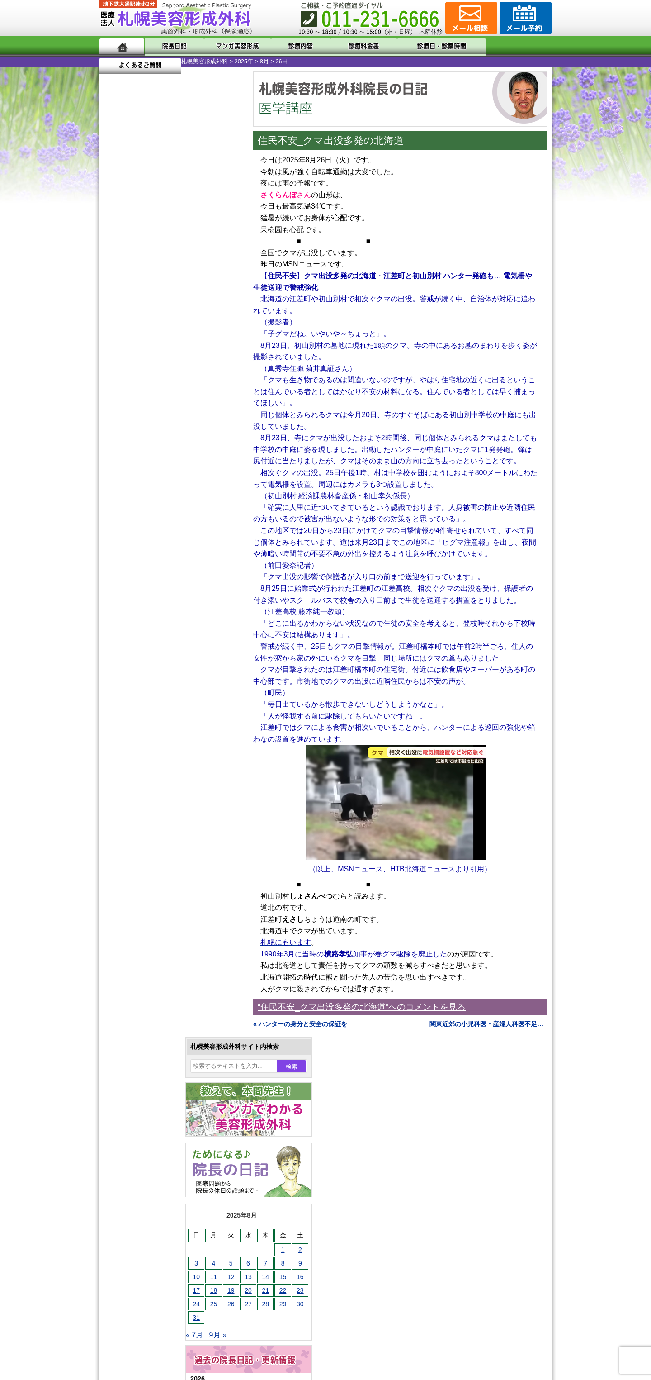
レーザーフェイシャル (161, 956)
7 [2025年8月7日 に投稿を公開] (184, 297)
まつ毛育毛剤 (148, 1005)
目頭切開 (142, 1054)
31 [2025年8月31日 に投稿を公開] (114, 351)
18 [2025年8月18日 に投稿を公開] (132, 324)
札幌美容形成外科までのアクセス (164, 1169)
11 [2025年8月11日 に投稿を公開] (132, 310)
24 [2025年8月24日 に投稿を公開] (114, 338)
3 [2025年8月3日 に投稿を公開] (115, 297)
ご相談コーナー (470, 18)
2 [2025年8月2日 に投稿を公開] (219, 283)
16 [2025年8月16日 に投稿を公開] (218, 310)
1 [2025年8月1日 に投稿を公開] (201, 283)
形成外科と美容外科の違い (155, 1152)
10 (161, 437)
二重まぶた (145, 858)
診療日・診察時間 (425, 46)
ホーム (121, 46)
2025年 (162, 61)
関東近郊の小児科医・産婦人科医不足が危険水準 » (488, 1024)
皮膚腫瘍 (142, 1038)
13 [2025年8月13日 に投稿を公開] (166, 310)
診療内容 (289, 46)
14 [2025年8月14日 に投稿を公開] (184, 310)
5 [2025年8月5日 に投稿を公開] (149, 297)
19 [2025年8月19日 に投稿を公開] (149, 324)
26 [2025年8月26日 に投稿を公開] (149, 338)
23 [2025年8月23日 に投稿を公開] (218, 324)
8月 (183, 61)
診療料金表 (347, 46)
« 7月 (113, 369)
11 (170, 437)
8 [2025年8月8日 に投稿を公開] (201, 297)
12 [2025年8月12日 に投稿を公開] (149, 310)
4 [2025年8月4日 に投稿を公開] (132, 297)
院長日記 (171, 46)
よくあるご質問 (511, 46)
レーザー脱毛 (148, 940)
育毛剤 (139, 989)
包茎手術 (142, 1021)
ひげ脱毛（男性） (155, 972)
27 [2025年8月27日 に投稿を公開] (166, 338)
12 (179, 437)
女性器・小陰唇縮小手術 (164, 842)
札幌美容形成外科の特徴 (152, 1136)
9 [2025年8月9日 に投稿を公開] (219, 297)
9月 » (136, 369)
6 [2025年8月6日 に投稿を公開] (167, 297)
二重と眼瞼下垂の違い (148, 875)
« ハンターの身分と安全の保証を (300, 1024)
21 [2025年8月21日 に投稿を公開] (184, 324)
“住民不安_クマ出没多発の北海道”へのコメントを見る (362, 1007)
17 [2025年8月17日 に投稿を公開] (114, 324)
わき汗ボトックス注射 (161, 907)
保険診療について (142, 1201)
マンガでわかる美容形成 (230, 46)
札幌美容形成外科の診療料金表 (161, 1185)
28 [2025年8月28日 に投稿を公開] (184, 338)
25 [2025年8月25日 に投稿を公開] (132, 338)
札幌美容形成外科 (122, 61)
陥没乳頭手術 (148, 826)
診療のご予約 (524, 18)
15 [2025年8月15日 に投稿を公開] (201, 310)
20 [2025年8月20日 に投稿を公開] (166, 324)
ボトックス (145, 1070)
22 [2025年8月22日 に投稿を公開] (201, 324)
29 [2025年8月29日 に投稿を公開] (201, 338)
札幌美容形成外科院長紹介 (155, 1218)
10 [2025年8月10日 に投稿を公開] (114, 310)
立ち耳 (139, 924)
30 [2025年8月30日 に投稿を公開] (218, 338)
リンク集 (129, 1234)
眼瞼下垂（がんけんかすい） (171, 810)
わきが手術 (162, 891)
